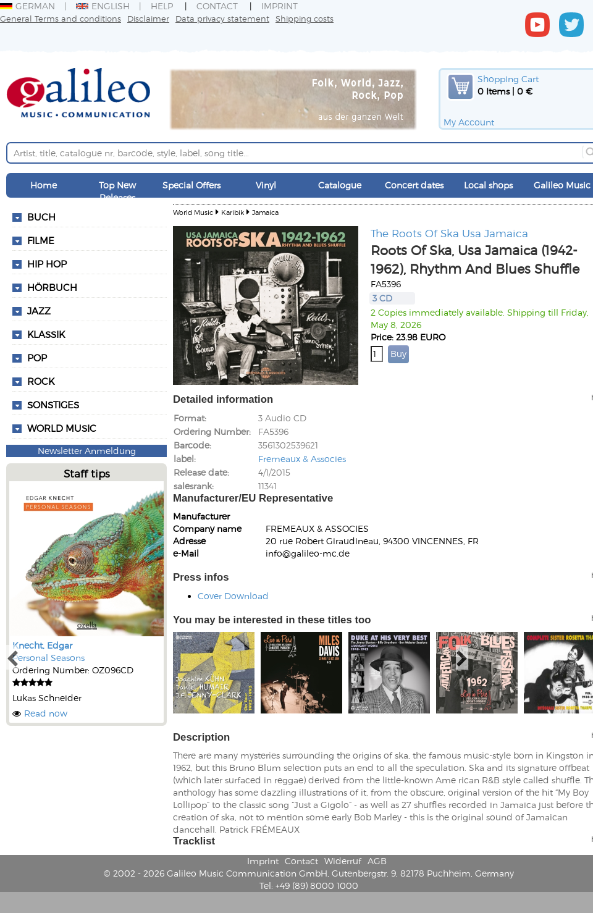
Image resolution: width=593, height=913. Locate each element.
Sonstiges (53, 404)
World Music (61, 428)
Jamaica (265, 212)
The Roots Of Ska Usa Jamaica (449, 233)
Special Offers (191, 185)
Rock (40, 381)
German (27, 6)
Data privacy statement (222, 18)
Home (43, 185)
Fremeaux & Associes (302, 458)
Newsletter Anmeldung (87, 450)
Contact (217, 6)
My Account (469, 122)
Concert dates (414, 185)
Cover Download (233, 596)
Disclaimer (148, 18)
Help (162, 6)
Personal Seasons (48, 657)
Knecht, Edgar (42, 645)
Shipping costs (304, 18)
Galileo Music (562, 185)
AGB (377, 861)
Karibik (232, 212)
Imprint (279, 6)
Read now (45, 713)
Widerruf (342, 861)
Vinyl (266, 185)
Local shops (488, 185)
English (103, 6)
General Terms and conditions (60, 18)
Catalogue (339, 185)
